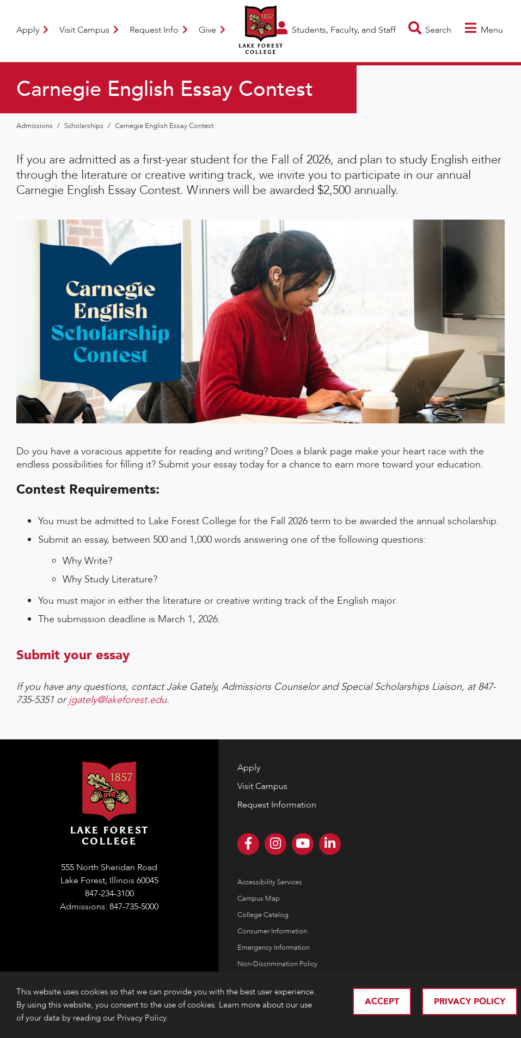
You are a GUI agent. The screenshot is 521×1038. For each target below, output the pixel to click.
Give (212, 30)
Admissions (35, 126)
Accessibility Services (269, 882)
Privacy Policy (469, 1001)
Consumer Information (272, 931)
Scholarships (84, 126)
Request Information (276, 805)
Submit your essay (73, 655)
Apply (32, 30)
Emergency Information (273, 947)
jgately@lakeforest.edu (118, 700)
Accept (382, 1001)
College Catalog (263, 915)
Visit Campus (89, 30)
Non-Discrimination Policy (277, 964)
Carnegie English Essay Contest (164, 126)
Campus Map (258, 898)
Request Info (159, 30)
